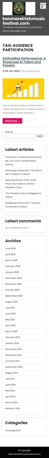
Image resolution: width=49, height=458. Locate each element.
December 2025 (13, 278)
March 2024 (11, 402)
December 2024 (13, 349)
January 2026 (12, 272)
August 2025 (11, 301)
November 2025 (13, 284)
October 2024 (12, 361)
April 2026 (10, 254)
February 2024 (12, 408)
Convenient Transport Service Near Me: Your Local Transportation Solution (23, 161)
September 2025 (14, 295)
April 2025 (10, 325)
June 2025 (10, 313)
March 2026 (11, 260)
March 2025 (11, 331)
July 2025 (10, 307)
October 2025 (12, 289)
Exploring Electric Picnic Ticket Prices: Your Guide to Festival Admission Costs (20, 184)
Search (9, 131)
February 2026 (12, 266)
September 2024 (14, 366)
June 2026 (10, 248)
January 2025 (12, 343)
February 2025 (12, 337)
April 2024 (10, 396)
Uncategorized (31, 71)
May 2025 (10, 319)
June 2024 (10, 384)
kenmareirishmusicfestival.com (24, 21)
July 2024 (10, 378)
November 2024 (13, 355)
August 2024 (11, 372)
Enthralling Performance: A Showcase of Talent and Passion (24, 62)
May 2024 (10, 390)
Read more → (12, 120)
